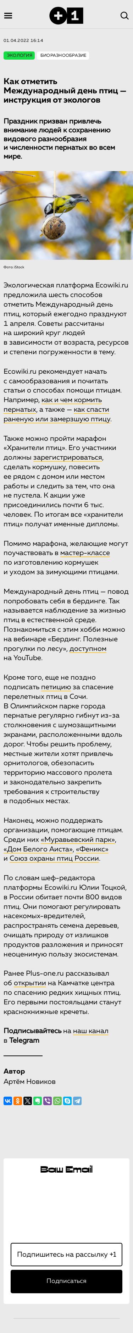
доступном (88, 648)
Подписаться (66, 1281)
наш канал (91, 1031)
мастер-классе (85, 552)
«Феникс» (92, 849)
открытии (30, 983)
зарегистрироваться (67, 457)
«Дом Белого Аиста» (38, 849)
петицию (56, 687)
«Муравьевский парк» (78, 839)
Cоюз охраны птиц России (54, 858)
